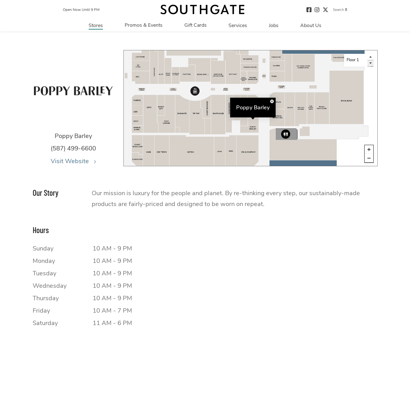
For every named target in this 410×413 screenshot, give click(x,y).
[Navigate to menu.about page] (310, 25)
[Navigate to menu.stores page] (96, 25)
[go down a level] (370, 63)
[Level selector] (355, 60)
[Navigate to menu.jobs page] (273, 25)
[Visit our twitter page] (325, 9)
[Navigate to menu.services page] (238, 25)
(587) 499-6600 (73, 148)
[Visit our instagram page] (317, 9)
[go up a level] (370, 57)
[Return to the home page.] (202, 9)
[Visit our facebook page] (309, 9)
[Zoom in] (369, 149)
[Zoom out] (369, 158)
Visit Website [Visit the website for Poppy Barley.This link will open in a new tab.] (73, 161)
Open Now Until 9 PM (81, 9)
